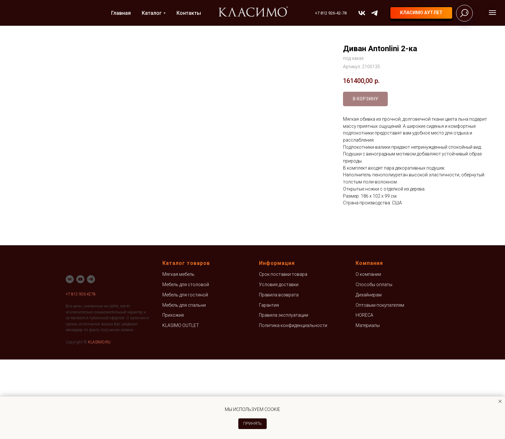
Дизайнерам (369, 374)
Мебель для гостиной (185, 374)
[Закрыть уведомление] (500, 401)
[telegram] (374, 13)
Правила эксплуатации (283, 394)
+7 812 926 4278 (81, 373)
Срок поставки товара (283, 354)
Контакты (188, 13)
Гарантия (269, 384)
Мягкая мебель (178, 354)
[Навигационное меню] (492, 12)
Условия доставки (279, 364)
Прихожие (173, 394)
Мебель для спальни (184, 384)
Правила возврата (279, 374)
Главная (121, 13)
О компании (368, 354)
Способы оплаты (374, 364)
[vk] (362, 13)
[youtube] (80, 359)
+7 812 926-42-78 (331, 13)
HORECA (364, 394)
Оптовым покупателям (380, 384)
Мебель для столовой (185, 364)
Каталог (152, 13)
